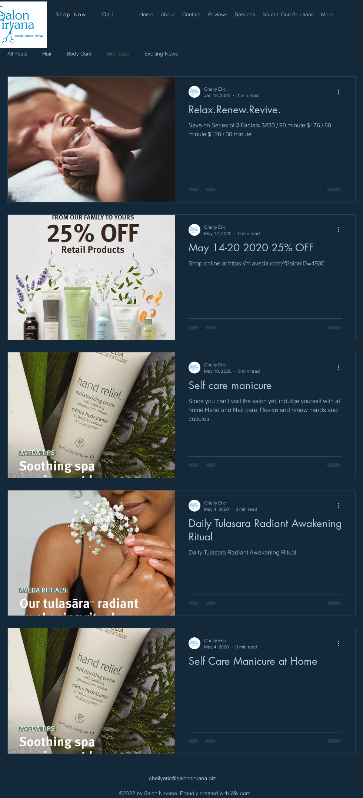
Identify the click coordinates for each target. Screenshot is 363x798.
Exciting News (161, 53)
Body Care (79, 53)
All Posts (17, 53)
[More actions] (340, 91)
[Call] (108, 14)
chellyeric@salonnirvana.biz (182, 778)
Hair (47, 53)
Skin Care (118, 53)
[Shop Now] (71, 14)
